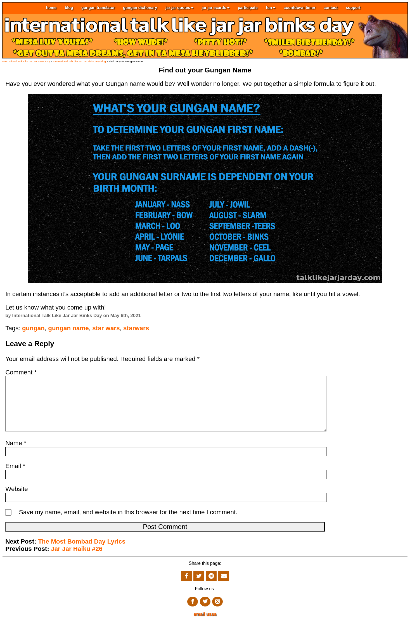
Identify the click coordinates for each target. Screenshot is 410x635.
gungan (33, 328)
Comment (21, 372)
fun (270, 8)
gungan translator (98, 8)
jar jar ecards (216, 8)
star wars (106, 328)
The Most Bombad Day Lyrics (81, 552)
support (353, 8)
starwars (136, 328)
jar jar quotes (179, 8)
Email (15, 477)
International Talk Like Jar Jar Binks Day (26, 61)
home (51, 8)
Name (15, 454)
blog (69, 8)
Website (16, 500)
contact (331, 8)
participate (248, 8)
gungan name (68, 328)
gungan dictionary (140, 8)
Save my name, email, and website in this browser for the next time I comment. (128, 523)
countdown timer (299, 8)
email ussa (205, 625)
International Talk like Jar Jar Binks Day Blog (79, 61)
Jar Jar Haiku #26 (76, 559)
